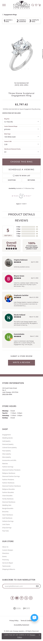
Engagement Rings (10, 15)
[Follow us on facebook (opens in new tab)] (12, 598)
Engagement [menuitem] (6, 435)
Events (4, 556)
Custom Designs (7, 550)
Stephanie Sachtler (21, 295)
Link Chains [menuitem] (6, 524)
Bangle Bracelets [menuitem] (7, 508)
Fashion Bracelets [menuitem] (8, 492)
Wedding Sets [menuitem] (6, 505)
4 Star (18, 229)
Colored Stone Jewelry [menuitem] (9, 448)
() (37, 227)
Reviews (21, 220)
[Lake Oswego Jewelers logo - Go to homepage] (21, 5)
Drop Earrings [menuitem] (6, 528)
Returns (31, 180)
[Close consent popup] (39, 635)
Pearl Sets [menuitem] (5, 531)
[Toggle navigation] (4, 5)
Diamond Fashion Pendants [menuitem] (11, 470)
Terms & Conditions (27, 621)
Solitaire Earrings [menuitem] (8, 521)
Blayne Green (19, 276)
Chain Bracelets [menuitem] (7, 496)
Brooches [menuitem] (5, 512)
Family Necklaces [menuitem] (8, 499)
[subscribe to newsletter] (37, 586)
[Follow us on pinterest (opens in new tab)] (21, 598)
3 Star (18, 231)
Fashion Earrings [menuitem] (7, 467)
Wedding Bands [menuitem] (7, 438)
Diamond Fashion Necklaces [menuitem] (11, 486)
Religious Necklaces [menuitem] (8, 473)
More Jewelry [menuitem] (6, 457)
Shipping (12, 180)
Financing (5, 560)
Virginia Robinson (21, 260)
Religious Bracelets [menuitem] (8, 489)
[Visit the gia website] (17, 608)
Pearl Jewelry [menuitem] (6, 451)
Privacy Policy (14, 621)
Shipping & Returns (8, 569)
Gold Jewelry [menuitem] (6, 441)
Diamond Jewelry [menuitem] (7, 444)
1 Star (18, 236)
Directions (5, 553)
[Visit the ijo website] (26, 608)
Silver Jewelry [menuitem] (6, 454)
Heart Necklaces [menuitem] (7, 515)
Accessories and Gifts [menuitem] (9, 460)
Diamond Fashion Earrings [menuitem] (11, 476)
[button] (33, 5)
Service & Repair (7, 563)
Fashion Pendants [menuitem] (8, 480)
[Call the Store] (7, 394)
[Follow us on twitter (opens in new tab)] (26, 598)
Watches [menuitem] (5, 464)
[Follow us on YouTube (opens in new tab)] (17, 598)
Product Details (21, 214)
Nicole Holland (19, 315)
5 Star (18, 227)
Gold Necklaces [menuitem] (7, 518)
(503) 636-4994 (21, 85)
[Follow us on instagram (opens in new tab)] (31, 598)
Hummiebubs (19, 334)
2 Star (18, 234)
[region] (21, 55)
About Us (5, 547)
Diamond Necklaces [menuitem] (8, 502)
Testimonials (6, 566)
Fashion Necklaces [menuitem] (8, 483)
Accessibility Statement (21, 625)
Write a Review (21, 362)
